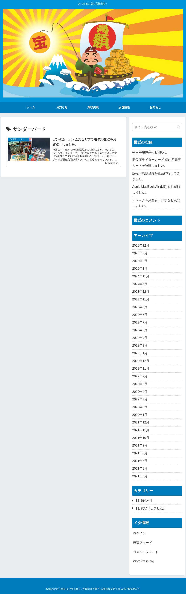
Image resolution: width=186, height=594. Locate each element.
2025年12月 (140, 245)
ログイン (139, 533)
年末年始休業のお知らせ (149, 152)
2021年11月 (140, 430)
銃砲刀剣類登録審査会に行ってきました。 (156, 176)
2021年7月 (139, 461)
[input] (157, 127)
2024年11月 (140, 276)
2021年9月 (139, 445)
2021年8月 (139, 453)
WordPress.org (143, 561)
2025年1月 (139, 268)
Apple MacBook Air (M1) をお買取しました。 (156, 189)
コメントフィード (145, 552)
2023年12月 (140, 291)
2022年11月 (140, 368)
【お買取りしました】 (150, 508)
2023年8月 (139, 315)
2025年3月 (139, 253)
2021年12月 (140, 422)
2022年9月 (139, 376)
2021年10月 (140, 438)
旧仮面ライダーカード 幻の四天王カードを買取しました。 (156, 162)
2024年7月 (139, 284)
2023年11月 (140, 299)
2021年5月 (139, 476)
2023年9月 (139, 307)
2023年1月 (139, 353)
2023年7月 (139, 322)
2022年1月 (139, 415)
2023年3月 (139, 345)
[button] (178, 127)
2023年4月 (139, 338)
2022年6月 (139, 384)
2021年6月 (139, 468)
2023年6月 (139, 330)
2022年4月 (139, 392)
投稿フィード (142, 542)
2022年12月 (140, 361)
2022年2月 (139, 407)
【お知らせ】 (143, 500)
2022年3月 (139, 399)
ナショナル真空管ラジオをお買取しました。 (156, 203)
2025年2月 (139, 261)
